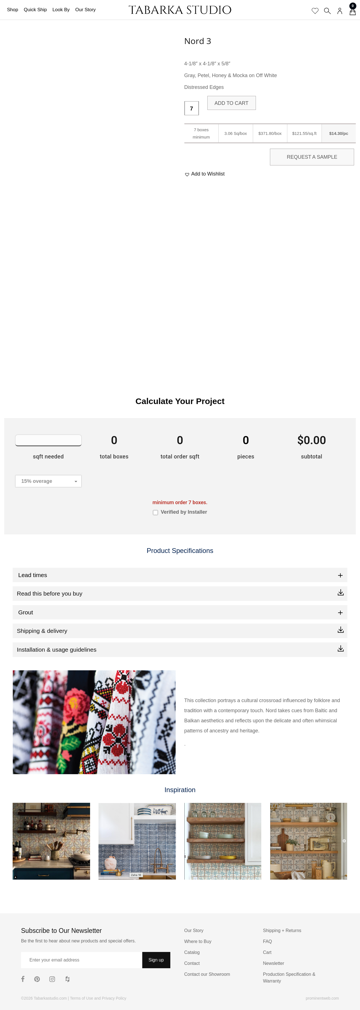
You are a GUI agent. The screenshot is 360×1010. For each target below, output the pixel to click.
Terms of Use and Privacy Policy (98, 998)
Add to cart (232, 103)
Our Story (85, 9)
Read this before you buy (49, 593)
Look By (61, 9)
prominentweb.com (322, 998)
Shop (12, 9)
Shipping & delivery (42, 631)
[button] (204, 174)
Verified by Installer (184, 512)
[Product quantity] (192, 109)
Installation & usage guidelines (57, 649)
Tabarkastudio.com (50, 998)
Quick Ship (35, 9)
